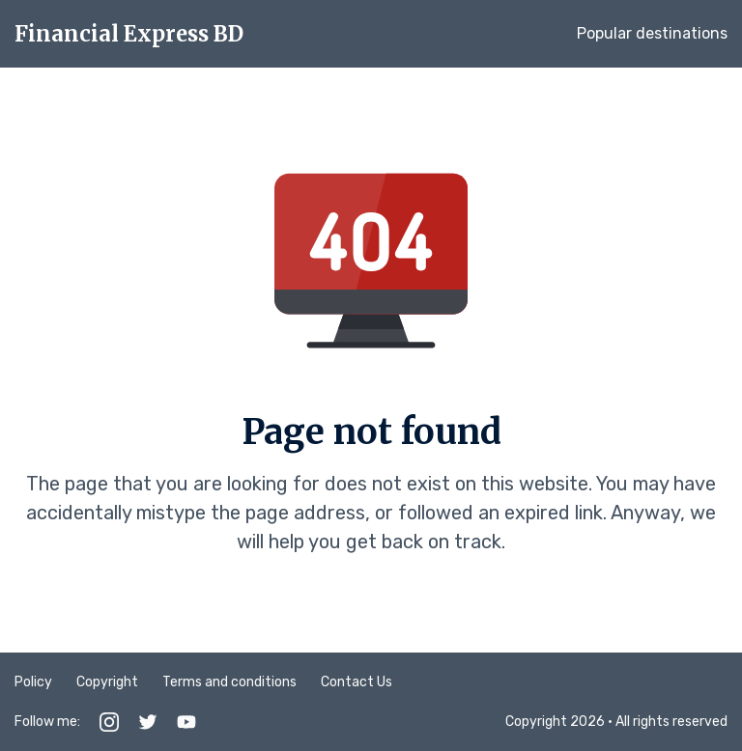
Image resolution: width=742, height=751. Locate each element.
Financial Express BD (128, 33)
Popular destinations (652, 33)
